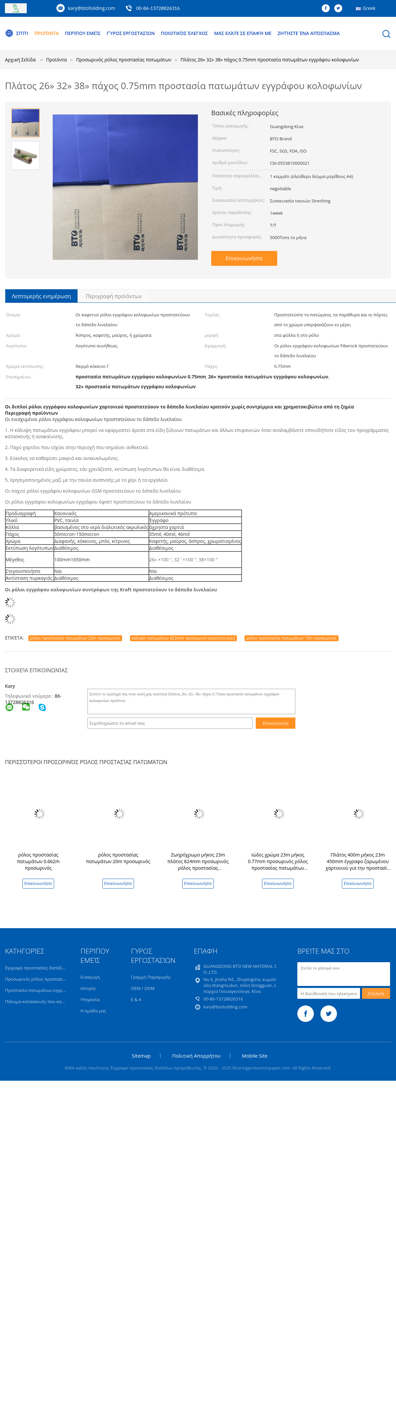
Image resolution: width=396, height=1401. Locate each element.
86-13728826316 (33, 699)
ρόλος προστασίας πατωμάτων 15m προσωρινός (291, 638)
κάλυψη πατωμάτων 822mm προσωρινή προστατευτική (183, 638)
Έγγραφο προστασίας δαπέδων (36, 968)
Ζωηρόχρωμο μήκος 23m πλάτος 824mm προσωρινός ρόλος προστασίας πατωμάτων (197, 865)
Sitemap (141, 1055)
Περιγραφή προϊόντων (114, 296)
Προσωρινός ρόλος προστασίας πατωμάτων (49, 979)
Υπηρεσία (90, 999)
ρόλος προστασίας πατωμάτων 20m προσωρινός (118, 858)
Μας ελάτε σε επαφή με (243, 33)
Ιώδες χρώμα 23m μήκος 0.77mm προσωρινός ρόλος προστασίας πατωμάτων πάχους (278, 865)
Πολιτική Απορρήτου (196, 1055)
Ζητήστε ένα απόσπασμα (309, 33)
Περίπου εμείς (83, 33)
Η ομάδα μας (93, 1011)
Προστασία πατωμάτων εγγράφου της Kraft (48, 990)
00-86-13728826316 (158, 8)
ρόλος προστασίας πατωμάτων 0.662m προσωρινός (38, 861)
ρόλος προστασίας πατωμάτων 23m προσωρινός (75, 638)
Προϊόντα (46, 33)
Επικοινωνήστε (244, 258)
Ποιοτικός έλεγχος (184, 33)
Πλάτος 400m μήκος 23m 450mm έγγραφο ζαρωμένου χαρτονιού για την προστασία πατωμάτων (358, 865)
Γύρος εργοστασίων (131, 33)
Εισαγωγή (90, 977)
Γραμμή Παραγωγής (151, 977)
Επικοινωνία (275, 723)
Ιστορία (88, 988)
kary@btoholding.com (91, 8)
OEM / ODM (143, 988)
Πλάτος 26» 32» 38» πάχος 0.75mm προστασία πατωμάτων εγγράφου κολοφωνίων (270, 59)
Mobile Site (254, 1055)
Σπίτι (16, 33)
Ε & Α (136, 999)
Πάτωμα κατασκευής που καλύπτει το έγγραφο (52, 1001)
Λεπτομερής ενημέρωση (41, 296)
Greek (369, 8)
